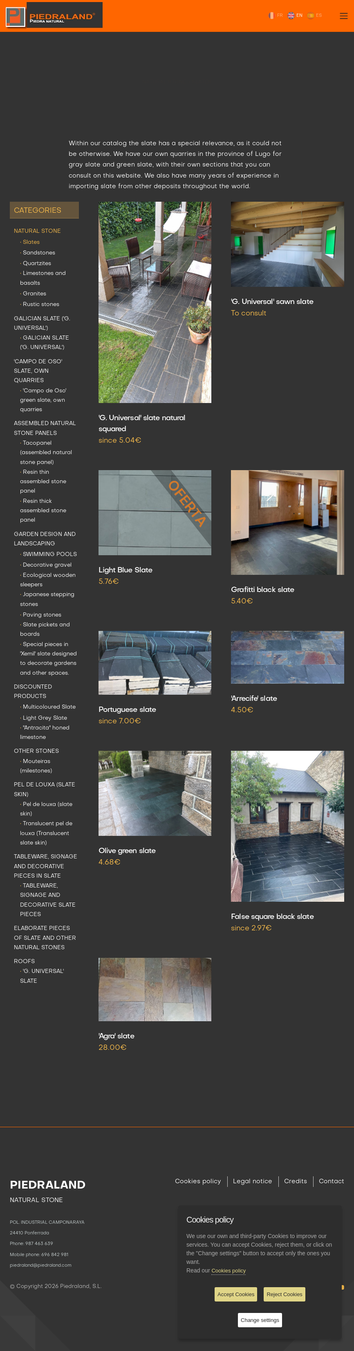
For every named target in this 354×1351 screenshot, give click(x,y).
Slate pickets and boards (45, 629)
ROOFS (24, 961)
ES (314, 15)
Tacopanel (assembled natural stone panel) (46, 453)
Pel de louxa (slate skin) (46, 809)
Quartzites (35, 263)
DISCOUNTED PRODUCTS (33, 692)
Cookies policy (198, 1181)
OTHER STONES (36, 751)
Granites (33, 294)
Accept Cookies (235, 1294)
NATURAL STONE (165, 75)
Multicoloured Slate (48, 707)
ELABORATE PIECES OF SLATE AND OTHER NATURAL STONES (45, 938)
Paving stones (40, 615)
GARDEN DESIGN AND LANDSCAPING (45, 539)
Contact (331, 1181)
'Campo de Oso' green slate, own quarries (43, 400)
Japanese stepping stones (47, 599)
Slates (202, 75)
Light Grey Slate (43, 718)
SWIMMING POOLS (48, 554)
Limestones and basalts (43, 278)
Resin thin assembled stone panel (43, 482)
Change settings (260, 1320)
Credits (295, 1181)
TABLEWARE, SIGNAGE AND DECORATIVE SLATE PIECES (48, 900)
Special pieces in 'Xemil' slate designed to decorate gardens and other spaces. (48, 659)
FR (275, 15)
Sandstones (37, 253)
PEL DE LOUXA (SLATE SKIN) (44, 789)
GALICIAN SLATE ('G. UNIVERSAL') (42, 323)
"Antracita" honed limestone (44, 732)
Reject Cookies (284, 1294)
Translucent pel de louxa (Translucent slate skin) (46, 833)
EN (294, 15)
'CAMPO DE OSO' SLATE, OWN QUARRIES (38, 371)
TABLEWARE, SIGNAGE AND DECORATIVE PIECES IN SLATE (45, 866)
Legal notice (252, 1181)
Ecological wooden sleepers (48, 580)
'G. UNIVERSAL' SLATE (42, 976)
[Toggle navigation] (344, 16)
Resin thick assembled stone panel (43, 511)
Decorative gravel (46, 565)
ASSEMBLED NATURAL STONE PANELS (45, 428)
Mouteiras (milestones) (36, 766)
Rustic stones (39, 304)
